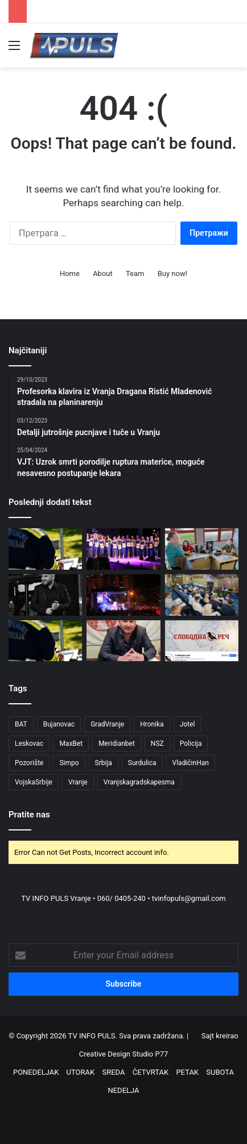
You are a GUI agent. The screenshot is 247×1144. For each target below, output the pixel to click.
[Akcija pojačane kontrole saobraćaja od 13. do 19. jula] (45, 549)
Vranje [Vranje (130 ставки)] (78, 782)
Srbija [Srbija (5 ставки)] (103, 763)
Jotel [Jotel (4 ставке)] (187, 724)
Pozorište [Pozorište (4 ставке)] (29, 763)
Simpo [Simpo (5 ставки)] (69, 763)
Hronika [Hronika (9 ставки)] (152, 724)
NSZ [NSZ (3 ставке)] (157, 744)
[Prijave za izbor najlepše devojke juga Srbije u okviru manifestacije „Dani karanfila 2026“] (123, 549)
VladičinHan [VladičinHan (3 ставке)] (190, 763)
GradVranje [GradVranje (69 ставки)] (107, 724)
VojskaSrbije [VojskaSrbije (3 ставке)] (33, 782)
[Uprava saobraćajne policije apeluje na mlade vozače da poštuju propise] (45, 641)
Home (70, 273)
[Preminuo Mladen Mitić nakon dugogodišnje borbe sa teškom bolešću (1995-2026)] (45, 595)
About (103, 273)
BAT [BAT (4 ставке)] (21, 724)
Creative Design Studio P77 (123, 1054)
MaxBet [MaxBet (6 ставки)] (71, 744)
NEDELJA (123, 1090)
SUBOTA (220, 1072)
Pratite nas (29, 814)
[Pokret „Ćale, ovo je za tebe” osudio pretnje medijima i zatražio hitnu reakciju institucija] (123, 641)
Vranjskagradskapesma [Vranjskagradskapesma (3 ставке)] (139, 782)
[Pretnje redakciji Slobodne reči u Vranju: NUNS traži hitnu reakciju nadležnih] (201, 641)
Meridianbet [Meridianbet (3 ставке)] (116, 744)
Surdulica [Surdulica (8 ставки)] (142, 763)
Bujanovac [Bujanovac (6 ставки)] (59, 724)
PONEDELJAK (36, 1072)
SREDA (113, 1072)
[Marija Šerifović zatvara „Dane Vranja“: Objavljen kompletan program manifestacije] (123, 595)
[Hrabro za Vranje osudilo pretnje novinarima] (201, 595)
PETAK (187, 1072)
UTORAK (81, 1072)
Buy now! (172, 273)
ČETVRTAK (151, 1072)
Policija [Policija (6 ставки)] (191, 744)
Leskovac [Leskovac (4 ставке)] (29, 744)
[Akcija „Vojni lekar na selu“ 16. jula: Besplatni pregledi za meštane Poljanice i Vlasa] (201, 549)
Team (135, 273)
